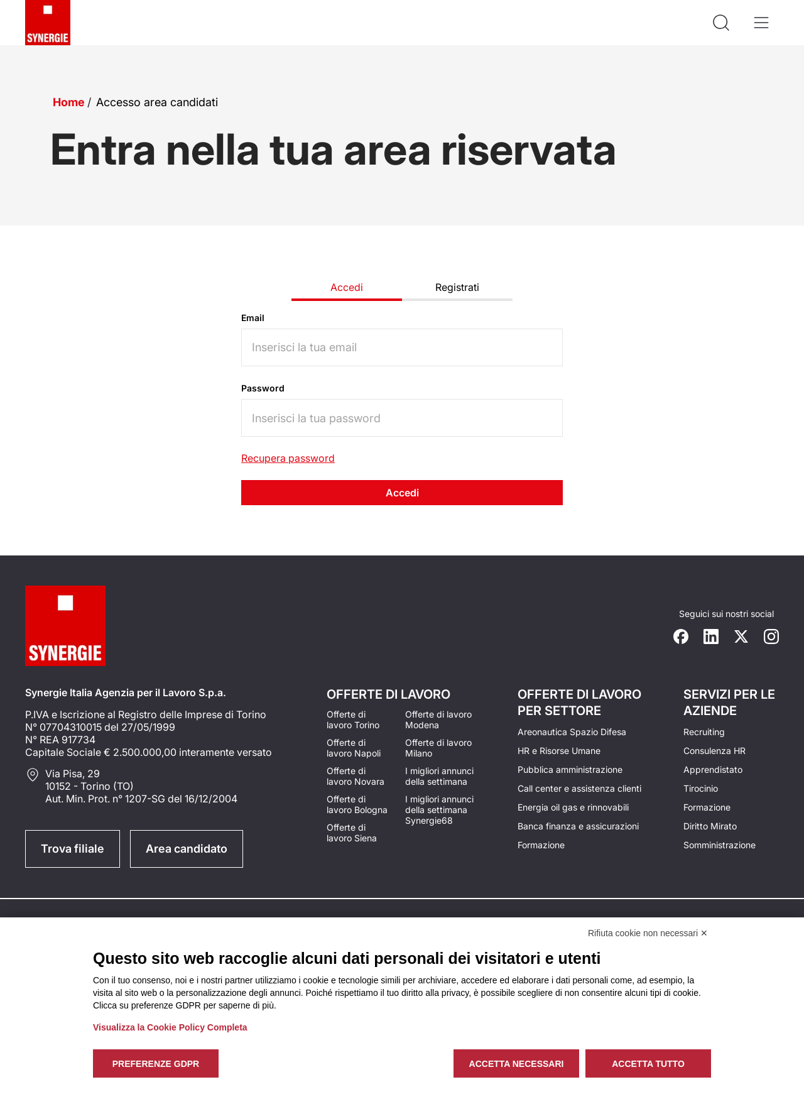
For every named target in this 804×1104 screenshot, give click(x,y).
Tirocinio (700, 788)
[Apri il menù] (761, 22)
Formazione (541, 844)
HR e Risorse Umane (559, 750)
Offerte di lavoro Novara (355, 776)
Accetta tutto (648, 1064)
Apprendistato (712, 769)
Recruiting (704, 731)
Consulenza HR (714, 750)
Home (69, 102)
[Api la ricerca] (721, 22)
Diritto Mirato (710, 826)
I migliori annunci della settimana (439, 776)
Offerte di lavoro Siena (352, 832)
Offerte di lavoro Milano (438, 747)
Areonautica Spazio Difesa (572, 731)
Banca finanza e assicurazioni (578, 826)
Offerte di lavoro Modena (438, 719)
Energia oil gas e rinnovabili (573, 807)
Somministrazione (719, 844)
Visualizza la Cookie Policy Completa (170, 1027)
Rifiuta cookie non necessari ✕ (648, 933)
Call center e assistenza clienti (579, 788)
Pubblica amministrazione (570, 769)
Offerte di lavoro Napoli (354, 747)
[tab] (346, 288)
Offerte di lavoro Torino (353, 719)
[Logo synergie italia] (47, 22)
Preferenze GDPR (155, 1064)
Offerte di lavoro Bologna (357, 804)
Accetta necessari (516, 1064)
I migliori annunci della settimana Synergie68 (439, 810)
